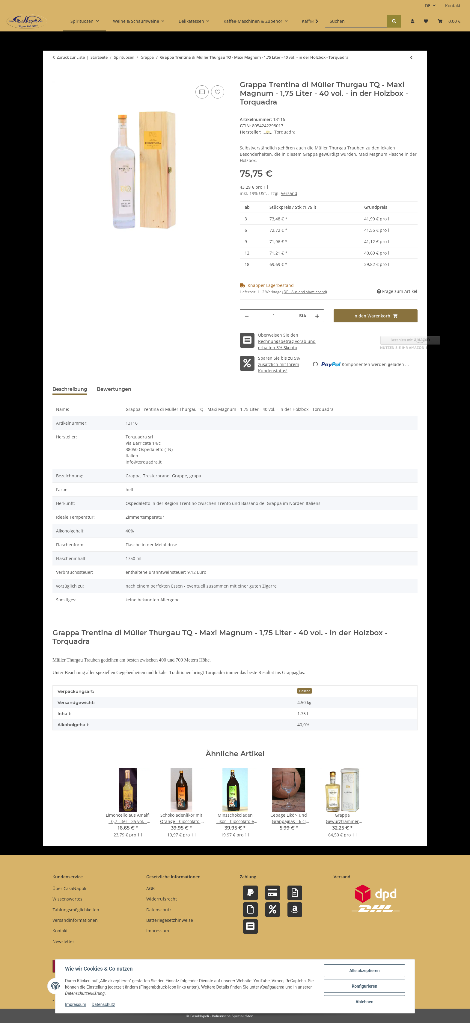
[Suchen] (356, 21)
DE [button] (427, 5)
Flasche (304, 691)
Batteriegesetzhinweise (169, 920)
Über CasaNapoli (69, 888)
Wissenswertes (67, 899)
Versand (289, 193)
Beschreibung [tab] (69, 389)
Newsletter (63, 941)
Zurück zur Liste (71, 57)
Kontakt (452, 5)
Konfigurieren (364, 986)
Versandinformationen (75, 920)
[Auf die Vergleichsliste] (202, 92)
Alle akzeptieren (364, 970)
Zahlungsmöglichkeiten (75, 909)
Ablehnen (364, 1001)
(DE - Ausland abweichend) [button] (304, 291)
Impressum (75, 1004)
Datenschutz (103, 1004)
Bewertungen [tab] (114, 389)
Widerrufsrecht (161, 899)
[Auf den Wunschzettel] (217, 92)
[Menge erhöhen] (317, 316)
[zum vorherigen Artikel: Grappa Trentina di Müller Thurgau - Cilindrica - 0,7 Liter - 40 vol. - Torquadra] (411, 57)
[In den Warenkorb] (57, 77)
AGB (150, 888)
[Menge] (274, 316)
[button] (412, 21)
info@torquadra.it (144, 462)
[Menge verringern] (246, 316)
